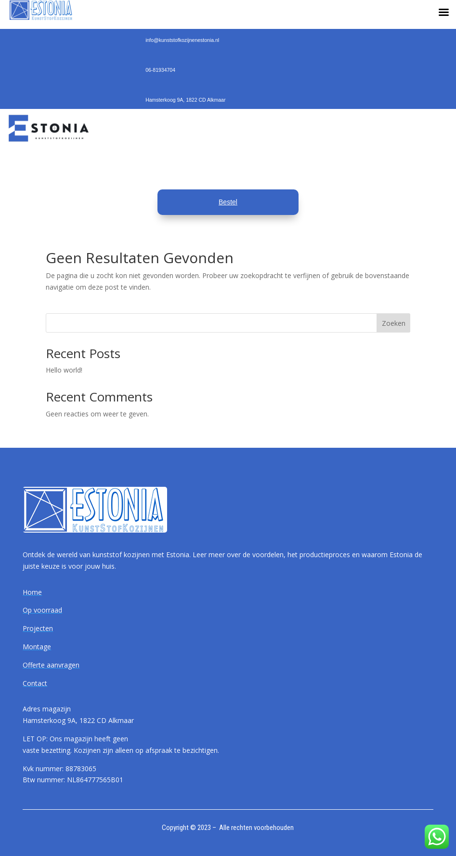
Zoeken (393, 323)
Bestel (228, 202)
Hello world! (64, 369)
